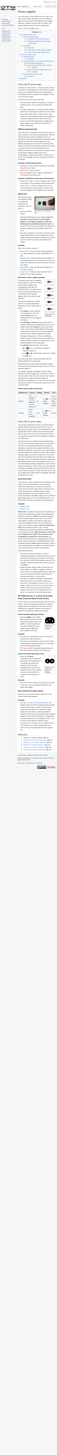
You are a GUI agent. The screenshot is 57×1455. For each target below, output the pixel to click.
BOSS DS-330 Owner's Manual (33, 749)
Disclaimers (39, 763)
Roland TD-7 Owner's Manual (33, 745)
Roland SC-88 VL (44, 583)
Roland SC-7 (41, 211)
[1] (35, 397)
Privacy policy (21, 763)
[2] (35, 401)
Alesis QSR (44, 703)
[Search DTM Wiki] (50, 6)
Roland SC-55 (24, 251)
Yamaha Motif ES (28, 648)
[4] (32, 722)
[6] (23, 724)
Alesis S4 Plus (34, 703)
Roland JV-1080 (28, 636)
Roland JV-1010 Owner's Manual (34, 742)
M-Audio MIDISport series (28, 173)
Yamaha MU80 (25, 258)
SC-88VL (32, 400)
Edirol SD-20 (24, 170)
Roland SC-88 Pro (26, 572)
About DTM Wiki (30, 763)
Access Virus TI (25, 185)
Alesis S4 (26, 703)
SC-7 (30, 395)
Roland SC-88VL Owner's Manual (34, 740)
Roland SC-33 (37, 723)
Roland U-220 (50, 498)
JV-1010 (31, 404)
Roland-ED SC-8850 (26, 181)
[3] (35, 406)
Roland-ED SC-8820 (26, 166)
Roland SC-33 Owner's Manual (33, 747)
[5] (43, 722)
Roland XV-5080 (28, 641)
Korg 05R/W (24, 267)
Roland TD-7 (27, 723)
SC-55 (50, 590)
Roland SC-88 (24, 506)
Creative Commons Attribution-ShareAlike (43, 758)
